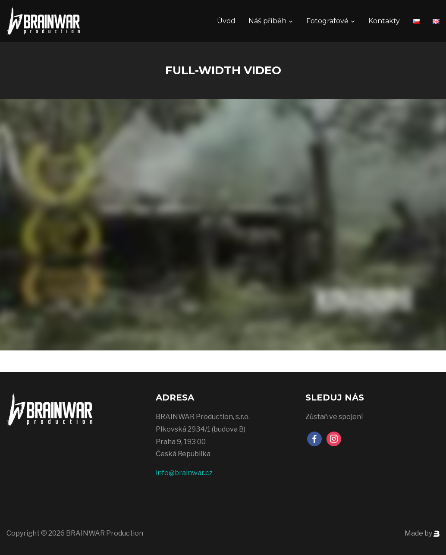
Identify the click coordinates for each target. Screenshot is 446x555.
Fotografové (327, 21)
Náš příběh (267, 21)
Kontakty (384, 21)
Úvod (226, 21)
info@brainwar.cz (184, 473)
